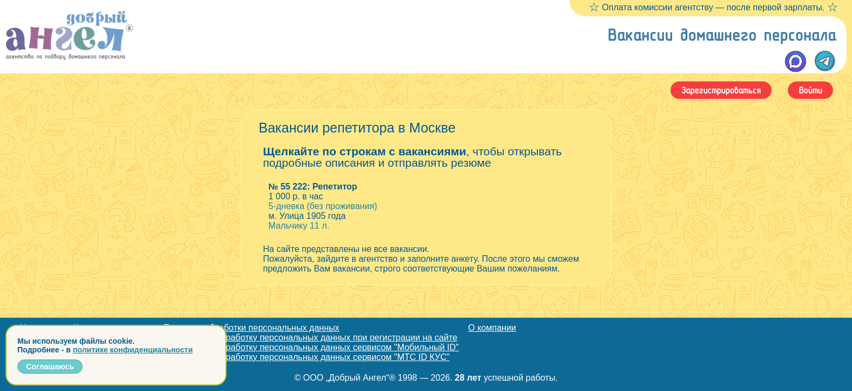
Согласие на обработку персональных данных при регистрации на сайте (311, 337)
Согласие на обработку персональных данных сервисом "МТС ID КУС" (307, 357)
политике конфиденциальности (133, 349)
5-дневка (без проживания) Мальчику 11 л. (426, 206)
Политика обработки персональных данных (252, 327)
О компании (492, 327)
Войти (810, 90)
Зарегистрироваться (721, 90)
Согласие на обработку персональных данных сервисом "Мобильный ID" (311, 347)
